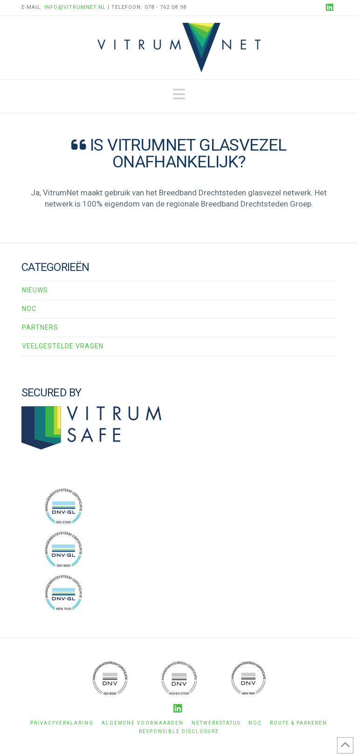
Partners (40, 327)
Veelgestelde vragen (62, 346)
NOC (29, 308)
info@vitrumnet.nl (75, 7)
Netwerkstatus (216, 723)
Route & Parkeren (298, 723)
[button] (179, 94)
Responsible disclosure (179, 731)
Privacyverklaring (62, 723)
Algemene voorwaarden (143, 723)
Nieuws (35, 290)
